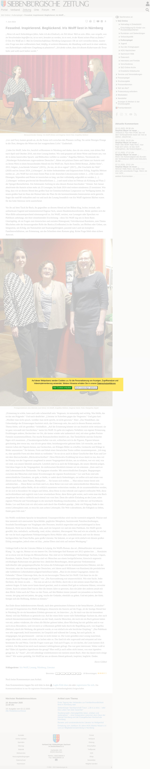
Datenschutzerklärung (106, 383)
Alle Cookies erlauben (62, 388)
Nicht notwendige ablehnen (86, 388)
